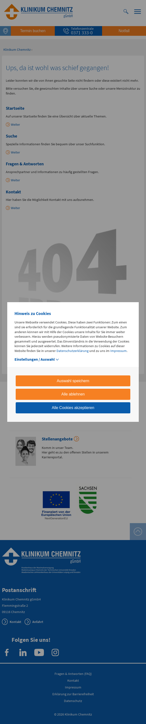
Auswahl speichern (73, 381)
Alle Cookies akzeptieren (73, 408)
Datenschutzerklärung (72, 351)
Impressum (118, 351)
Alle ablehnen (73, 394)
